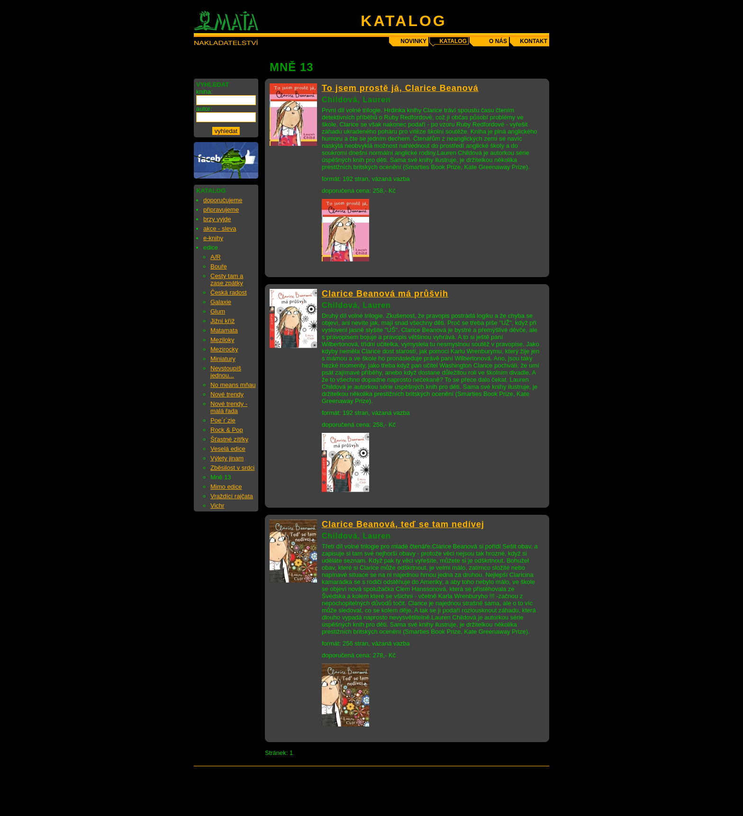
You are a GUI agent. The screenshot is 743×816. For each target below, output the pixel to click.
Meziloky (222, 339)
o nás (498, 41)
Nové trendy (227, 394)
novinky (413, 41)
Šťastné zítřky (229, 439)
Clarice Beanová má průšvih (385, 293)
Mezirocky (224, 349)
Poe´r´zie (223, 420)
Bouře (218, 266)
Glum (217, 311)
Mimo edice (226, 486)
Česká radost (228, 292)
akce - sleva (219, 228)
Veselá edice (227, 448)
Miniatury (223, 358)
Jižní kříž (222, 320)
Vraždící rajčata (231, 496)
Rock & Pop (226, 429)
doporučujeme (222, 200)
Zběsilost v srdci (232, 467)
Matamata (224, 330)
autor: (204, 108)
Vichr (217, 505)
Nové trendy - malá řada (228, 407)
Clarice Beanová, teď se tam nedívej (403, 524)
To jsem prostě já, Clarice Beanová (400, 88)
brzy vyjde (217, 219)
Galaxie (220, 301)
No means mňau (232, 384)
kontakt (533, 41)
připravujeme (221, 209)
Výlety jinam (227, 458)
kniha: (204, 91)
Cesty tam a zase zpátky (226, 279)
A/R (215, 256)
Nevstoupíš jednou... (225, 372)
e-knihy (213, 238)
